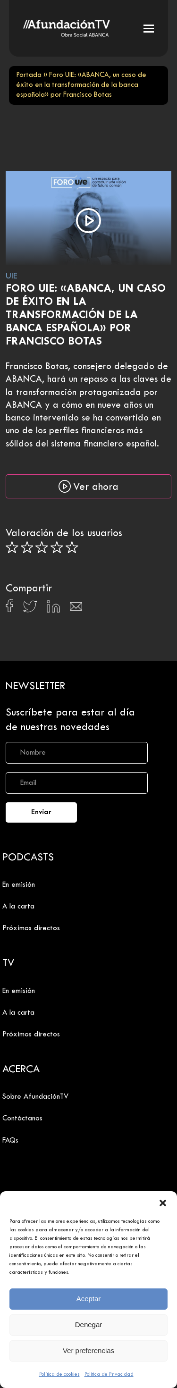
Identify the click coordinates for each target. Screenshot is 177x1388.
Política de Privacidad (109, 1374)
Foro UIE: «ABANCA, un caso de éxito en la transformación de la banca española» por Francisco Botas (86, 315)
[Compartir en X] (30, 609)
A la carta (18, 906)
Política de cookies (59, 1374)
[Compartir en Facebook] (10, 608)
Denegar (88, 1325)
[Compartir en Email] (76, 609)
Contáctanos (22, 1118)
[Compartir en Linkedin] (53, 609)
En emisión (18, 885)
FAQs (10, 1140)
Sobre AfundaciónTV (35, 1097)
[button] (163, 1203)
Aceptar (88, 1299)
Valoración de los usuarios (64, 533)
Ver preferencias (88, 1350)
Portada (29, 75)
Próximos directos (31, 928)
